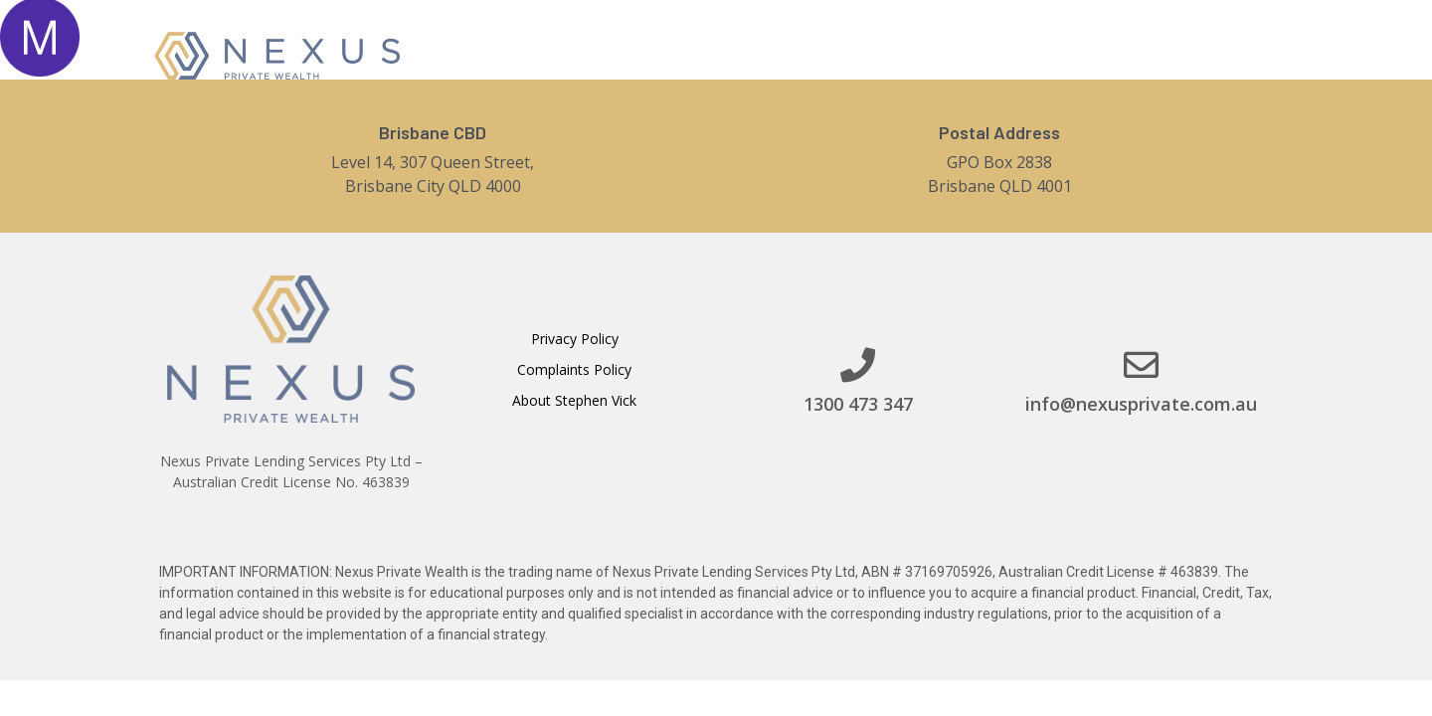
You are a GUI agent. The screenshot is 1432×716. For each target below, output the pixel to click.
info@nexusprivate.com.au (1141, 404)
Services (907, 53)
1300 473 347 (858, 404)
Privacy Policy (575, 338)
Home (723, 54)
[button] (1176, 54)
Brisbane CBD (432, 132)
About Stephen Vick (574, 400)
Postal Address (999, 132)
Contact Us (1025, 54)
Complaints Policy (574, 369)
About (806, 54)
